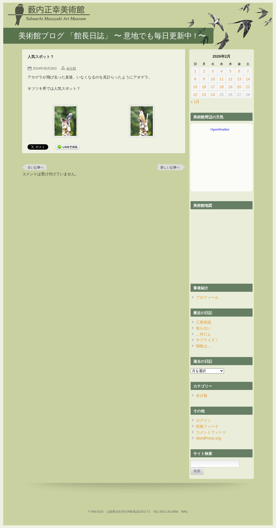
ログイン (203, 420)
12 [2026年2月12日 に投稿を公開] (230, 79)
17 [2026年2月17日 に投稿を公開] (213, 87)
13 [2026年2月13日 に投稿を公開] (239, 79)
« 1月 (195, 102)
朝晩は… (203, 346)
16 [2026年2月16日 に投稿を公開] (204, 87)
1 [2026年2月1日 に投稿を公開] (195, 71)
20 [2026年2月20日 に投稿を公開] (239, 87)
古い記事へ (35, 167)
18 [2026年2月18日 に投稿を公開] (221, 87)
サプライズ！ (207, 340)
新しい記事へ (170, 167)
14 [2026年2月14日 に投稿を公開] (248, 79)
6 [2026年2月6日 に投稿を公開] (239, 71)
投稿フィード (207, 426)
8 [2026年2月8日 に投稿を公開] (195, 79)
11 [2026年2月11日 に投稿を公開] (221, 79)
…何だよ (203, 334)
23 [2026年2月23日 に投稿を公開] (204, 94)
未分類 (71, 68)
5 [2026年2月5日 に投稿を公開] (230, 71)
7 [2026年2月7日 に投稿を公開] (248, 71)
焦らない (203, 328)
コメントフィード (211, 432)
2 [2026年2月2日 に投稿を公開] (204, 71)
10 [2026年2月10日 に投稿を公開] (213, 79)
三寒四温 (203, 322)
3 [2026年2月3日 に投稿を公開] (213, 71)
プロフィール (207, 297)
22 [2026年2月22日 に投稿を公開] (195, 94)
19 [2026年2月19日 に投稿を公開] (230, 87)
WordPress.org (208, 438)
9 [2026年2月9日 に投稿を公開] (204, 79)
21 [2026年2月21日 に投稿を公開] (248, 87)
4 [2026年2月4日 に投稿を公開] (221, 71)
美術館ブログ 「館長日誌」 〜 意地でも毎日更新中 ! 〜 (112, 36)
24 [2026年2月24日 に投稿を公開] (213, 94)
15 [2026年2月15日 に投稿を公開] (195, 87)
